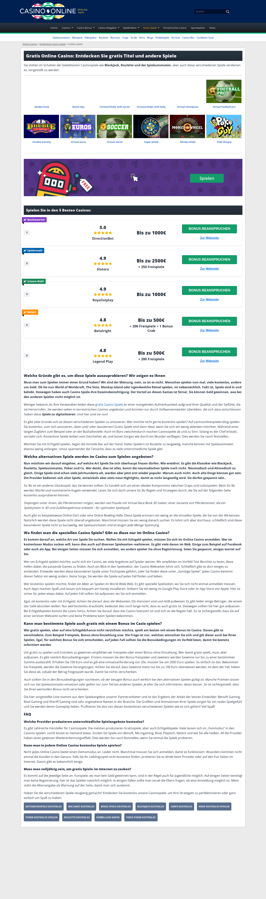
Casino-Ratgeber (107, 27)
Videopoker (91, 37)
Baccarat (115, 37)
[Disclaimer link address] (46, 869)
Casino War (188, 37)
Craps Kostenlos (181, 808)
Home (54, 27)
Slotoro (103, 269)
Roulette (103, 37)
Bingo (150, 37)
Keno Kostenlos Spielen (214, 808)
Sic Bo (134, 37)
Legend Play (103, 363)
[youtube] (58, 884)
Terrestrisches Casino (175, 27)
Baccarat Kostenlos (81, 808)
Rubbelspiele (162, 37)
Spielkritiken (130, 27)
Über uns (122, 867)
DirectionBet (103, 238)
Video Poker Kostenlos (141, 819)
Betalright (102, 332)
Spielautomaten (61, 37)
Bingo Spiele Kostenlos (116, 808)
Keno (142, 37)
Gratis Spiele (150, 27)
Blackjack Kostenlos (150, 808)
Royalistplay (102, 301)
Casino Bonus (84, 27)
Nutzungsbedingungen (133, 876)
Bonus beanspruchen (209, 229)
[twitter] (47, 884)
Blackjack (77, 37)
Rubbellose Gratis (108, 819)
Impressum (124, 858)
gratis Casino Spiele (109, 406)
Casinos (66, 27)
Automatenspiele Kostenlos (44, 808)
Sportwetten (198, 27)
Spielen (207, 178)
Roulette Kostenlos (77, 819)
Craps (125, 37)
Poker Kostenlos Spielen (41, 819)
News (212, 27)
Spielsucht (123, 893)
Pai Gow (175, 37)
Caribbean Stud (205, 37)
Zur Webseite (209, 238)
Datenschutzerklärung (132, 885)
